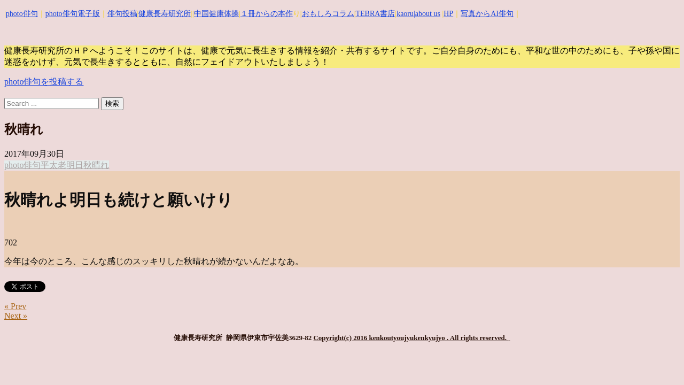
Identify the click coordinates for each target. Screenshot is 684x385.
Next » (15, 315)
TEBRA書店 (375, 14)
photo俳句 (22, 14)
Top (658, 359)
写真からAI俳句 (487, 14)
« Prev (15, 306)
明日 (74, 165)
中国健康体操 (216, 14)
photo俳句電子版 (72, 14)
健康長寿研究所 (164, 14)
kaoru (405, 14)
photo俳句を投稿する (43, 81)
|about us (427, 14)
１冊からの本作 (266, 14)
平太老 (53, 165)
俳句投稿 (122, 14)
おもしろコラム (328, 14)
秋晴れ (96, 165)
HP (448, 14)
